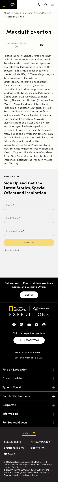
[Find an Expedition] (29, 369)
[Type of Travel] (29, 387)
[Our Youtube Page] (29, 324)
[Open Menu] (52, 5)
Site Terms (37, 448)
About (7, 13)
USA (29, 433)
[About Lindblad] (29, 378)
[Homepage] (8, 4)
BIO (42, 44)
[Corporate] (29, 404)
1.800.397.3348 (29, 340)
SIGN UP (29, 294)
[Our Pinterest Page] (44, 324)
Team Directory (44, 13)
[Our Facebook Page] (14, 324)
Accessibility (12, 442)
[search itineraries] (45, 5)
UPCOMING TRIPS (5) (16, 45)
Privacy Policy (40, 442)
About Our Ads (14, 448)
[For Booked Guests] (29, 422)
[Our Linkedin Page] (36, 324)
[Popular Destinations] (29, 396)
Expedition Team (23, 13)
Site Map (9, 454)
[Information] (29, 413)
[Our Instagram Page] (22, 324)
